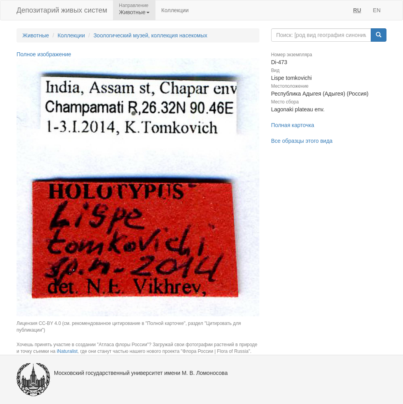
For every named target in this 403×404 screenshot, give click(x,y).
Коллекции (175, 10)
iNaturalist (67, 351)
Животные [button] (134, 12)
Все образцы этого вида (302, 141)
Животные (35, 35)
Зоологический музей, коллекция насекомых (150, 35)
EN (377, 10)
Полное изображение (44, 54)
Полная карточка (292, 125)
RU (357, 10)
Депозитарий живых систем (62, 10)
